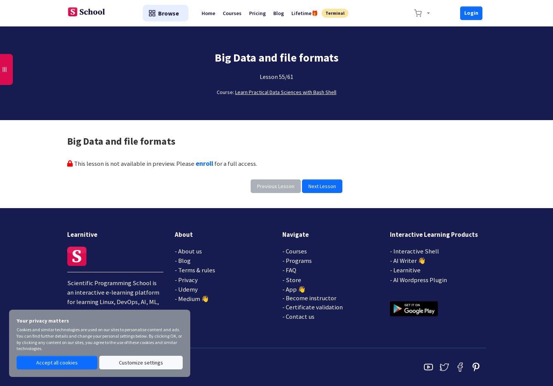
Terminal (335, 13)
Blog (278, 13)
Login (471, 12)
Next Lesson (322, 186)
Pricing (257, 13)
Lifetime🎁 (304, 13)
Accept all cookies (57, 362)
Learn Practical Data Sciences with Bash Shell (285, 92)
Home (208, 13)
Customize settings (141, 362)
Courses (232, 13)
